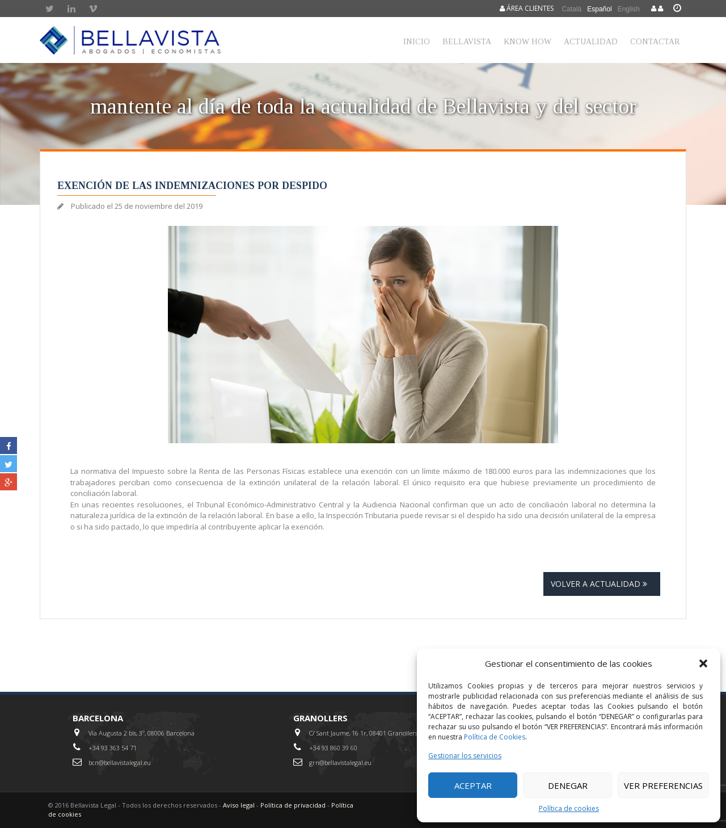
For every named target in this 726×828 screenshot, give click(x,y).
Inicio (416, 41)
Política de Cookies (494, 737)
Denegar (568, 785)
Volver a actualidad (602, 583)
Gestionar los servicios (464, 755)
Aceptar (473, 785)
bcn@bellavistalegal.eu (119, 762)
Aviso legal (239, 805)
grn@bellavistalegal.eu (340, 762)
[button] (703, 663)
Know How (527, 41)
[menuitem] (572, 9)
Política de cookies (569, 808)
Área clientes (527, 8)
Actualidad (591, 41)
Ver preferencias (663, 785)
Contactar (655, 41)
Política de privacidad (293, 805)
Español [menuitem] (599, 9)
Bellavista (466, 41)
